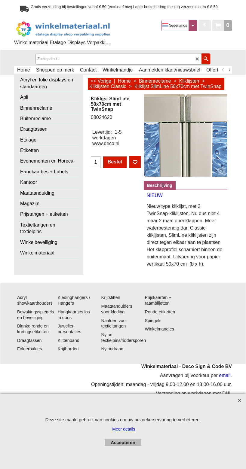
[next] (229, 70)
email (224, 375)
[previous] (223, 70)
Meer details (123, 429)
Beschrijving (159, 185)
